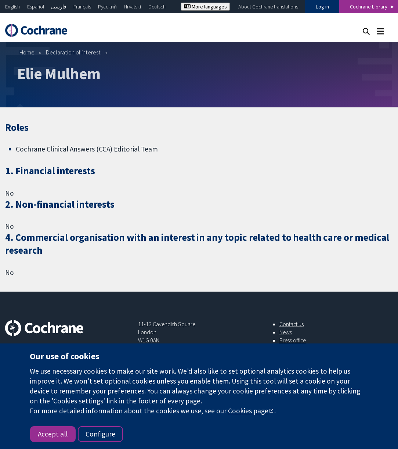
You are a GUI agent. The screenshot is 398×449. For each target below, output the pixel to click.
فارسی (58, 6)
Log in (322, 6)
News (285, 332)
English (12, 6)
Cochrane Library (368, 6)
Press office (292, 340)
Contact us (291, 324)
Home (27, 52)
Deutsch (157, 6)
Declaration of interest (73, 52)
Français (82, 6)
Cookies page (248, 410)
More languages (205, 6)
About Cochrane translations (268, 6)
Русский (107, 6)
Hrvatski (132, 6)
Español (35, 6)
